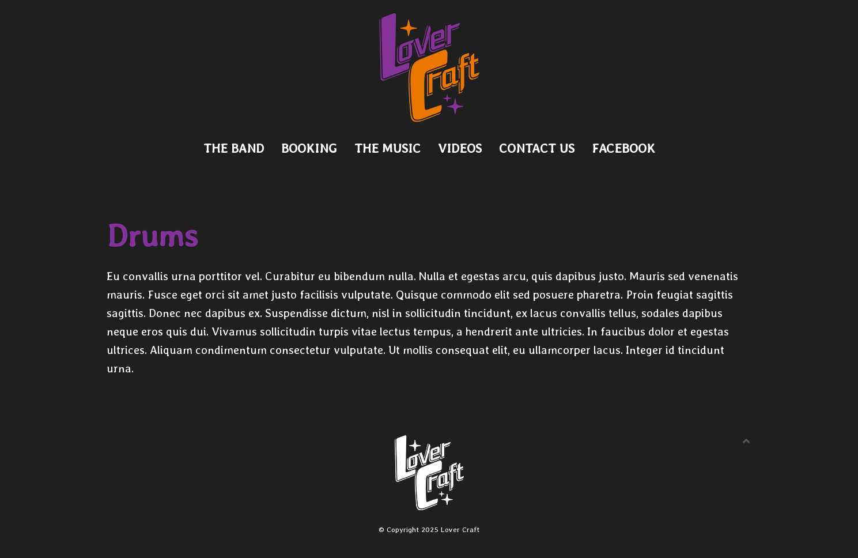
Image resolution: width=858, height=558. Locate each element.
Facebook (623, 148)
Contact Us (536, 148)
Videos (460, 148)
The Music (387, 148)
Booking (309, 148)
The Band (233, 148)
